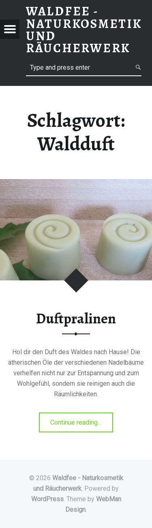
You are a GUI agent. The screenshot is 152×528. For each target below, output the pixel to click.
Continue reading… (81, 421)
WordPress (47, 499)
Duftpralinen (76, 318)
